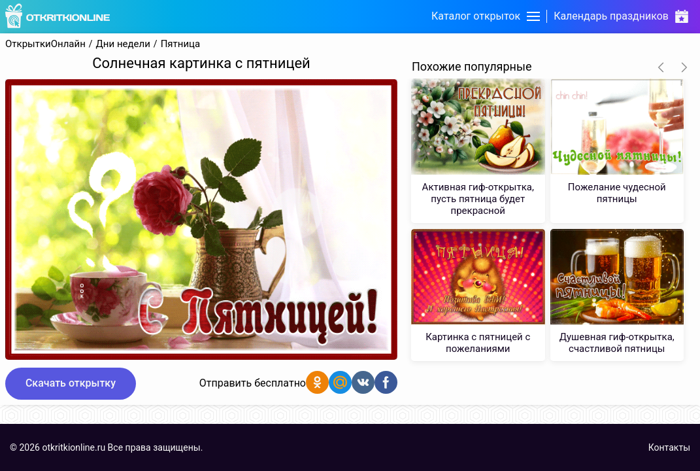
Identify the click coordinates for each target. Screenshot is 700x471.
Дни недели (123, 44)
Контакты (669, 447)
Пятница (181, 44)
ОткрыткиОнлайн (45, 44)
